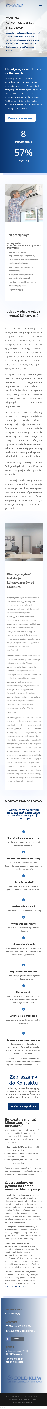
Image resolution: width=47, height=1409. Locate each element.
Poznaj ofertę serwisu (19, 117)
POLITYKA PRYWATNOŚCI (24, 1402)
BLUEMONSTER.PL (28, 1399)
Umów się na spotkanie (23, 1106)
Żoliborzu (9, 1286)
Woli (15, 1286)
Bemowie (22, 1286)
